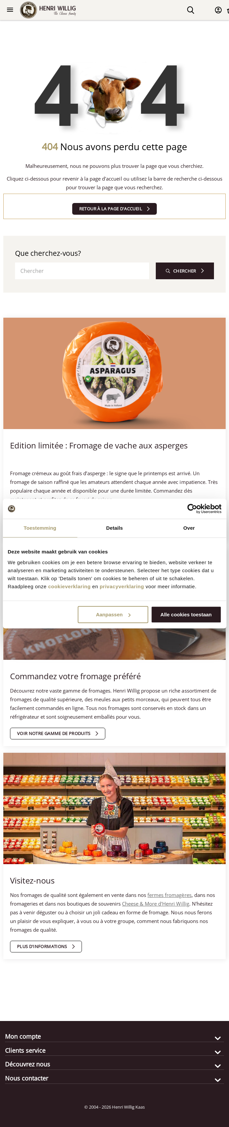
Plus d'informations (42, 946)
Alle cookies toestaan (186, 614)
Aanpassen (113, 614)
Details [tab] (114, 528)
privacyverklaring (122, 586)
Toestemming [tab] (40, 528)
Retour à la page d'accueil (110, 209)
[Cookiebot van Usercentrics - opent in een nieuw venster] (192, 509)
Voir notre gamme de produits (54, 733)
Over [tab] (189, 528)
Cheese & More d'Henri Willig (155, 903)
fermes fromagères (169, 895)
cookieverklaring (69, 586)
